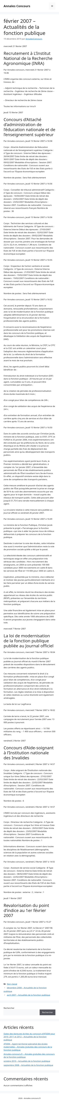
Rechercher (9, 1008)
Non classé (12, 984)
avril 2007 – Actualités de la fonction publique (28, 995)
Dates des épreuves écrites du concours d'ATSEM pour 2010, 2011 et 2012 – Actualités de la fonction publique (29, 1036)
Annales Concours (17, 6)
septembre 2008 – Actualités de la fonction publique (28, 1065)
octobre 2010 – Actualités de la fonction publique (27, 1061)
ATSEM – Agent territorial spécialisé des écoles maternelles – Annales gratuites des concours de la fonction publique (28, 1046)
